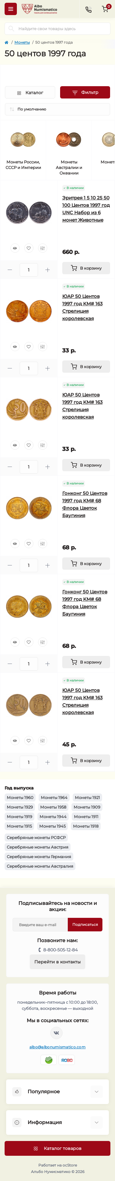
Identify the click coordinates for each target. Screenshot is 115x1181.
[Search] (11, 28)
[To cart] (86, 268)
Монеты (22, 42)
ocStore (70, 1165)
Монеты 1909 (87, 807)
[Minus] (10, 269)
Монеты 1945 (52, 826)
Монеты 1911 (86, 816)
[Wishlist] (28, 248)
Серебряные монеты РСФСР (36, 837)
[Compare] (42, 248)
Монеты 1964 (54, 797)
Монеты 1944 (53, 816)
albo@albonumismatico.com (57, 1047)
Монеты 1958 (53, 807)
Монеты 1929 (20, 807)
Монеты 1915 (19, 826)
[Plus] (47, 269)
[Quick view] (15, 248)
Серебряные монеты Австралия (40, 866)
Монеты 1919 (19, 816)
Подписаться (85, 924)
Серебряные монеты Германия (39, 856)
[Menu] (11, 9)
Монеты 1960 (20, 797)
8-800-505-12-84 (60, 950)
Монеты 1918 (85, 826)
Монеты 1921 (87, 797)
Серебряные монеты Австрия (37, 847)
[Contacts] (88, 9)
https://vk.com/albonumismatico (56, 1032)
